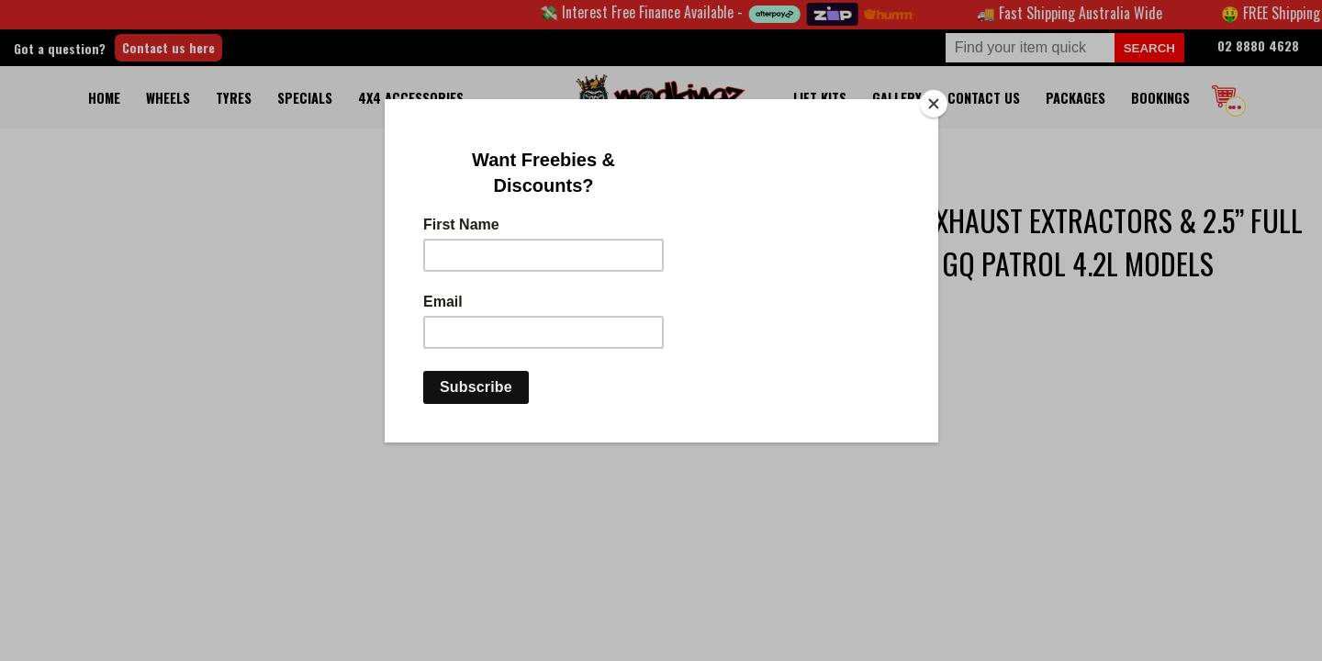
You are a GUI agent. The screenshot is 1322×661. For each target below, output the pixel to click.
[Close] (933, 104)
